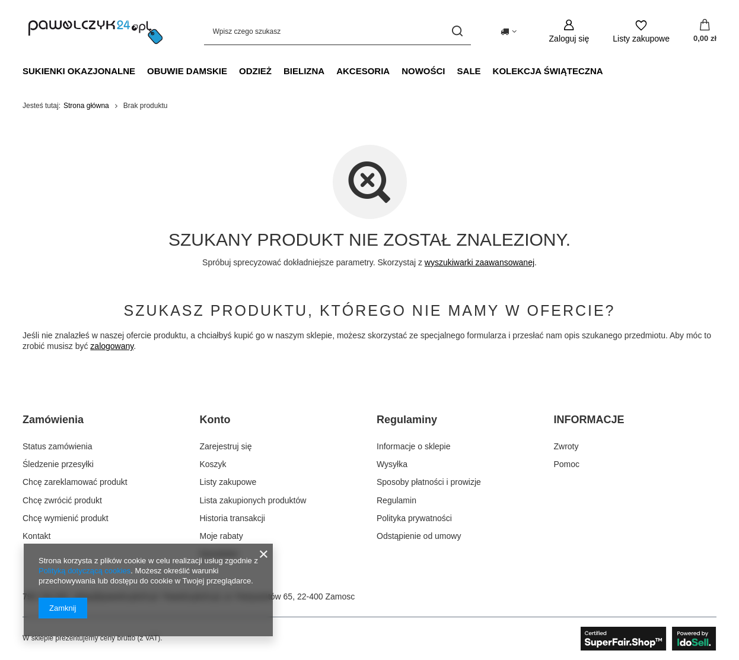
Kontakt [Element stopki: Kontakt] (36, 536)
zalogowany (111, 346)
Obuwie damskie (187, 71)
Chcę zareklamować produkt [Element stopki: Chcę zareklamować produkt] (75, 482)
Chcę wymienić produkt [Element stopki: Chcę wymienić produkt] (66, 518)
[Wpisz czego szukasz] (337, 31)
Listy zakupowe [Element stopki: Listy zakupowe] (228, 482)
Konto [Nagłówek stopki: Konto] (215, 420)
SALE (469, 71)
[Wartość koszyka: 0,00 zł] (704, 31)
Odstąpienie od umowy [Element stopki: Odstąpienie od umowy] (419, 536)
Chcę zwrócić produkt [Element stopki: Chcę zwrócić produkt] (62, 500)
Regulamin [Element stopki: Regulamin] (396, 500)
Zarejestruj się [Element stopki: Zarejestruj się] (226, 446)
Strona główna (86, 105)
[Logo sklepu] (95, 31)
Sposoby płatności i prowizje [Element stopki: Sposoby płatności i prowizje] (429, 482)
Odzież (255, 71)
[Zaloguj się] (569, 31)
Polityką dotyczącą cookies (84, 570)
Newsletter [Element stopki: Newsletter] (219, 554)
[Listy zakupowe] (641, 31)
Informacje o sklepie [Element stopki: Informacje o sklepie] (414, 446)
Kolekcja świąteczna (548, 71)
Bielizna (304, 71)
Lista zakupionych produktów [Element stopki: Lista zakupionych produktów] (253, 500)
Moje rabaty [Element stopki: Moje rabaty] (221, 536)
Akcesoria (363, 71)
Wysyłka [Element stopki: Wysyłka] (392, 464)
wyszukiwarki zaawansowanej (479, 262)
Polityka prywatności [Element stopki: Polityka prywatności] (414, 518)
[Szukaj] (457, 31)
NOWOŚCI (423, 71)
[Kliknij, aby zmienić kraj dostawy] (509, 31)
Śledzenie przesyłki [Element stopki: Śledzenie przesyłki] (58, 464)
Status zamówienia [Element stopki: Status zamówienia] (58, 446)
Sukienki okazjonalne (79, 71)
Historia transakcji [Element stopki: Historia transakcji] (232, 518)
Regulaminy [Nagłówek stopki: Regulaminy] (407, 420)
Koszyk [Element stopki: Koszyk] (213, 464)
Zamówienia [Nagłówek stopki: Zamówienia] (53, 420)
